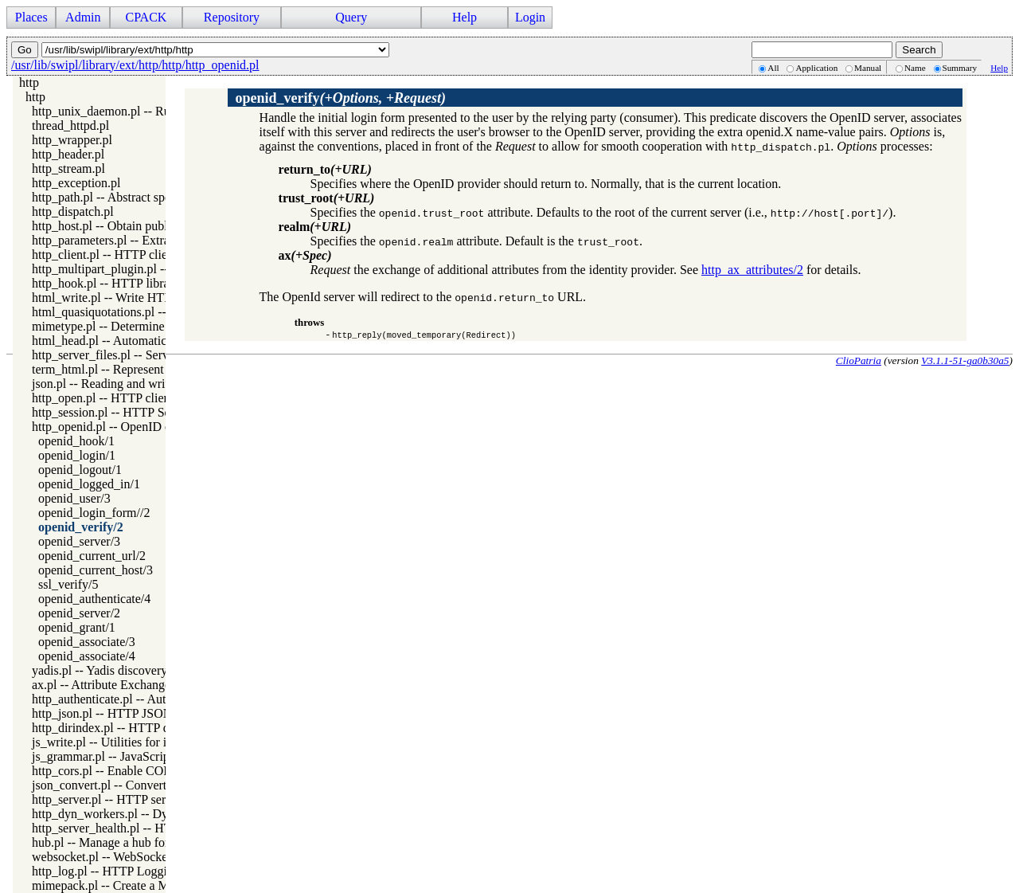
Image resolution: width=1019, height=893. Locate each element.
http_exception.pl (76, 183)
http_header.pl (68, 154)
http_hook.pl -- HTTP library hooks (122, 283)
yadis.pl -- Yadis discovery (99, 670)
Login (530, 17)
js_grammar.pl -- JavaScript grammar (127, 756)
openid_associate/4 (86, 656)
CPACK (145, 17)
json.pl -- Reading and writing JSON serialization (158, 383)
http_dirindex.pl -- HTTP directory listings (140, 727)
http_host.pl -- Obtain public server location (144, 226)
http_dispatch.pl (73, 211)
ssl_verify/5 (68, 584)
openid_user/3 (74, 498)
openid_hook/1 (76, 441)
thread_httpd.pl (70, 125)
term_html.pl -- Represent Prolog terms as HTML (159, 369)
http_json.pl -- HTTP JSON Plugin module (141, 713)
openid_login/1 (76, 455)
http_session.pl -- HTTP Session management (148, 412)
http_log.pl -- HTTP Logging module (126, 871)
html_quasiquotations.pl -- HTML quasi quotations (161, 312)
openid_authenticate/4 (94, 598)
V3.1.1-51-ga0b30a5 (965, 360)
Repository (232, 17)
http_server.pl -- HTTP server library (125, 799)
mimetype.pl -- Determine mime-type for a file (151, 326)
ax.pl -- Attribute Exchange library (120, 684)
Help (464, 17)
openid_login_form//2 (94, 512)
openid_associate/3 (86, 641)
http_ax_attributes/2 (752, 269)
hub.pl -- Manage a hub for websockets (131, 842)
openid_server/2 (79, 613)
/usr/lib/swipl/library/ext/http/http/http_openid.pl (135, 65)
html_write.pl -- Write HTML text (118, 297)
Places (31, 17)
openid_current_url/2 (92, 555)
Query (351, 17)
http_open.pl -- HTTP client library (121, 398)
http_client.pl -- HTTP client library (123, 254)
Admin (82, 17)
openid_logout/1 (80, 469)
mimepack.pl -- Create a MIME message (135, 885)
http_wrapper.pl (72, 140)
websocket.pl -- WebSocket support (122, 857)
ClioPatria (858, 360)
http (29, 82)
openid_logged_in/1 (89, 484)
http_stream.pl (68, 168)
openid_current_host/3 (95, 570)
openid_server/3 (79, 541)
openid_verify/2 (80, 527)
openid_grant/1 (76, 627)
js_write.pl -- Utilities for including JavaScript (149, 742)
